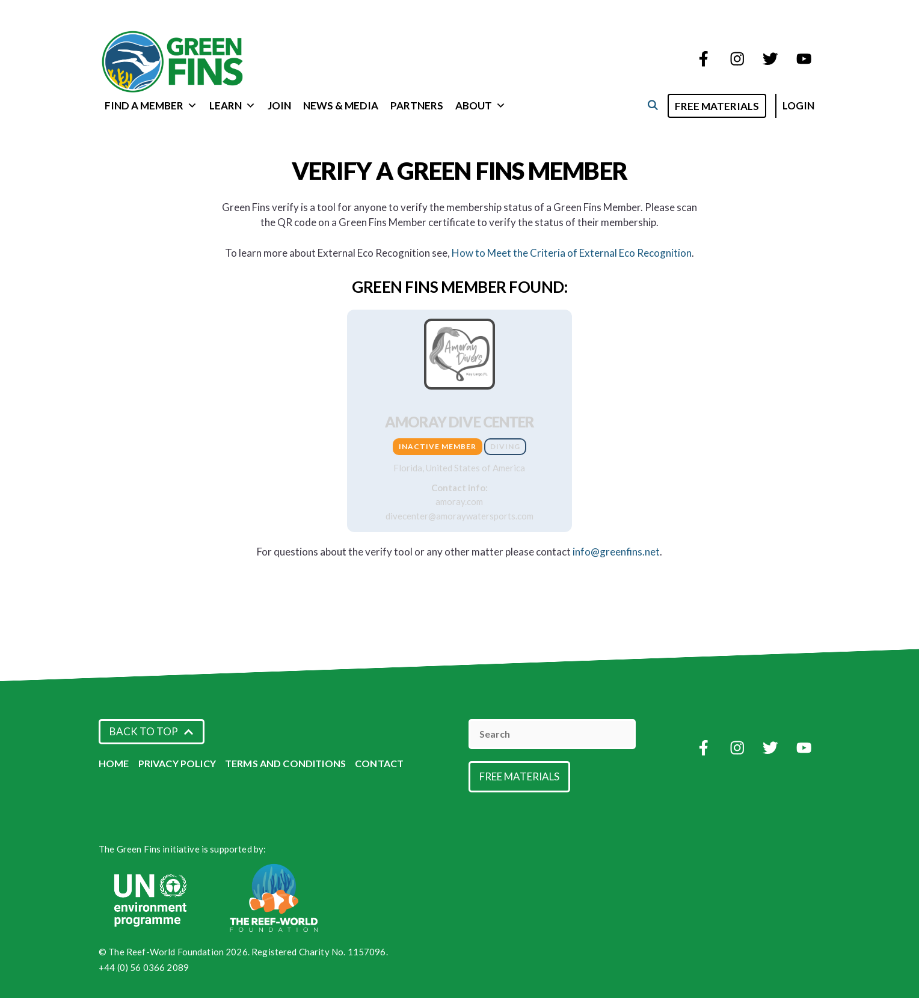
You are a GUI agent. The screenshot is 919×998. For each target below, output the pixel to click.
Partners (416, 105)
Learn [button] (232, 105)
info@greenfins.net (616, 551)
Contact (379, 763)
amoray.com (459, 501)
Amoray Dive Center (460, 421)
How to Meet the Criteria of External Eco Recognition (572, 252)
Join (279, 105)
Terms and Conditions (285, 763)
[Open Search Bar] (652, 105)
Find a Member (151, 105)
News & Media (340, 105)
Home (114, 763)
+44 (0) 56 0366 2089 (144, 967)
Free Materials (717, 106)
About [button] (480, 105)
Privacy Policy (177, 763)
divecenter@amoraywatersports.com (459, 515)
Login (798, 105)
